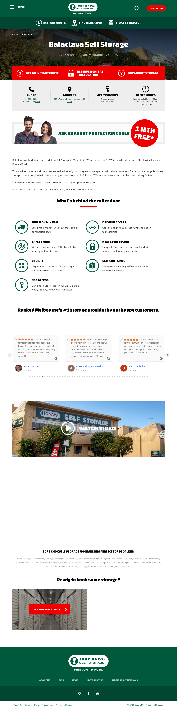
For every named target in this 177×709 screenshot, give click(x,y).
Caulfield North (152, 558)
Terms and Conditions (125, 680)
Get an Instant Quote (47, 609)
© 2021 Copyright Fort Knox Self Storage (145, 705)
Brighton (98, 558)
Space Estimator (124, 23)
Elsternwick (47, 562)
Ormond (92, 566)
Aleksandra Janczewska (89, 366)
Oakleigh (83, 566)
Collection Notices (64, 705)
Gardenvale (65, 562)
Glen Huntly (77, 562)
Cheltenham (36, 562)
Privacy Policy (47, 705)
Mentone (50, 566)
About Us (44, 680)
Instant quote (51, 23)
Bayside (30, 558)
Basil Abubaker (137, 366)
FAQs (61, 680)
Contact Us (156, 8)
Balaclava (21, 558)
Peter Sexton (31, 366)
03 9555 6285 (31, 99)
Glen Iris (86, 562)
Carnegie (120, 558)
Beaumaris (39, 558)
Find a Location (86, 23)
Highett (128, 562)
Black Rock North (86, 558)
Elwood (56, 562)
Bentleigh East (61, 558)
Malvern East (145, 562)
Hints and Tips (95, 680)
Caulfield (128, 558)
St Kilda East (125, 566)
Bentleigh (49, 558)
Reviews (28, 705)
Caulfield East (139, 558)
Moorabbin (60, 566)
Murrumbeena (72, 566)
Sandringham (113, 566)
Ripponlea (101, 566)
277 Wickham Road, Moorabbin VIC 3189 (69, 100)
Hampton (95, 562)
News (75, 680)
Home (15, 34)
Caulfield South (23, 562)
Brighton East (109, 558)
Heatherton (118, 562)
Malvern (135, 562)
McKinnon (156, 562)
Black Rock (72, 558)
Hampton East (106, 562)
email (37, 101)
